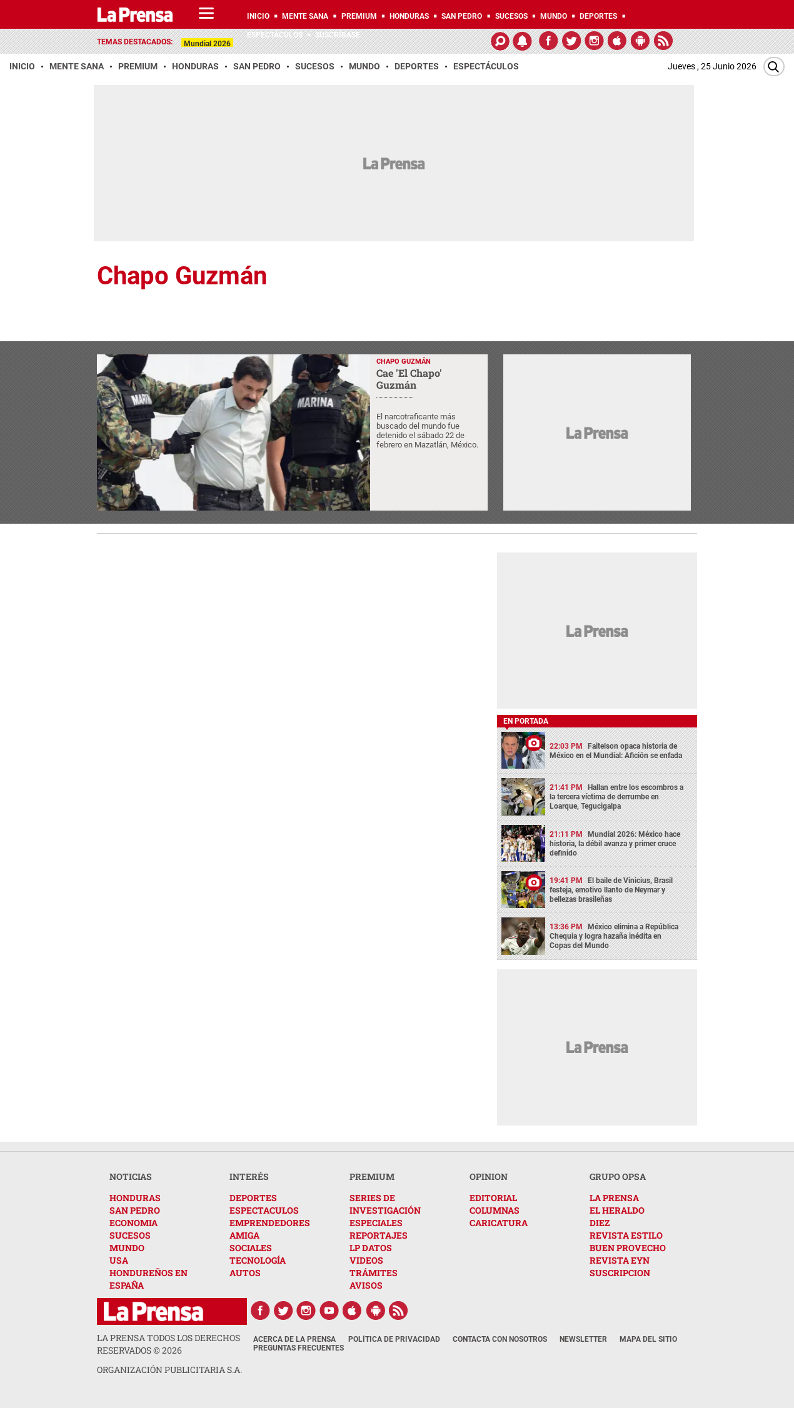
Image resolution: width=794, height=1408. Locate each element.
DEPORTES (253, 1198)
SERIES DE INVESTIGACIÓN (385, 1204)
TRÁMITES (373, 1273)
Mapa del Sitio (648, 1339)
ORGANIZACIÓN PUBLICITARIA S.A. (169, 1370)
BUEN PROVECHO (628, 1248)
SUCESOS (130, 1235)
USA (118, 1260)
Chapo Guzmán (182, 276)
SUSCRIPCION (620, 1273)
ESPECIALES (376, 1223)
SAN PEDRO (134, 1210)
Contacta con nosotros (500, 1339)
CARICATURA (499, 1223)
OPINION (489, 1176)
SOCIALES (250, 1248)
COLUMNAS (495, 1210)
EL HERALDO (617, 1210)
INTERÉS (249, 1176)
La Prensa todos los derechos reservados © (168, 1344)
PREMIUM (371, 1176)
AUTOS (245, 1273)
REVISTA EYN (620, 1260)
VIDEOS (366, 1260)
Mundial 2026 (207, 43)
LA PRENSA (614, 1198)
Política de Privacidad (394, 1339)
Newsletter (583, 1339)
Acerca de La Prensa (294, 1339)
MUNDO (126, 1248)
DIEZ (600, 1223)
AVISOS (366, 1285)
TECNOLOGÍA (257, 1260)
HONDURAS (135, 1198)
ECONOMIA (133, 1223)
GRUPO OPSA (618, 1176)
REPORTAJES (378, 1235)
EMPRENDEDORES (269, 1223)
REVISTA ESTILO (626, 1235)
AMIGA (244, 1235)
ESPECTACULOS (264, 1210)
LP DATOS (370, 1248)
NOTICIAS (130, 1176)
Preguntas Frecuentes (298, 1348)
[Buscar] (774, 66)
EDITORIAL (493, 1198)
